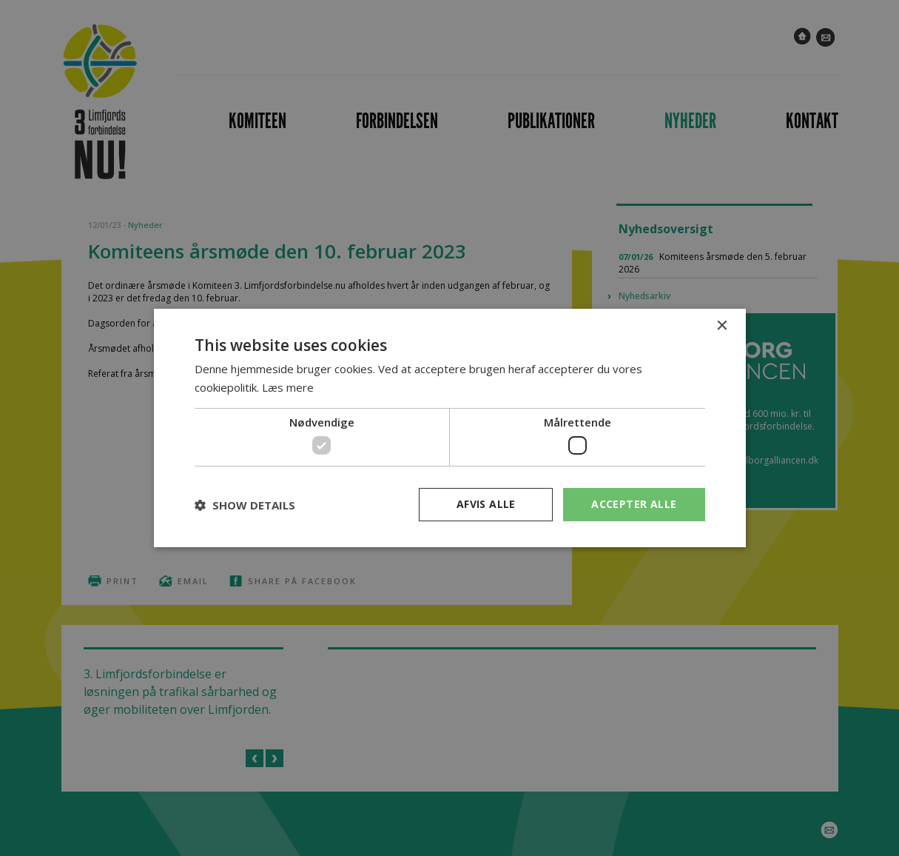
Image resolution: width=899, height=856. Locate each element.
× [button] (721, 326)
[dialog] (449, 428)
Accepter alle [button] (633, 504)
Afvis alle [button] (486, 504)
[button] (245, 505)
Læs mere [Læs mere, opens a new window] (288, 387)
